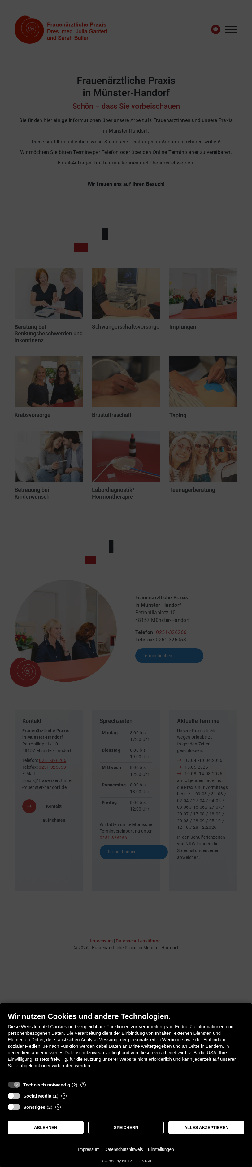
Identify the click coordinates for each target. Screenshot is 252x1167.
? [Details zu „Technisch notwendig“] (83, 1084)
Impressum (88, 1149)
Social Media (37, 1096)
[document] (126, 1045)
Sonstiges (34, 1107)
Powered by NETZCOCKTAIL (126, 1161)
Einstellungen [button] (161, 1149)
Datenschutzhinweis (123, 1149)
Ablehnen (45, 1127)
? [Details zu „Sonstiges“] (58, 1107)
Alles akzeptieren (206, 1127)
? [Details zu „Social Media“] (64, 1096)
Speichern (126, 1127)
